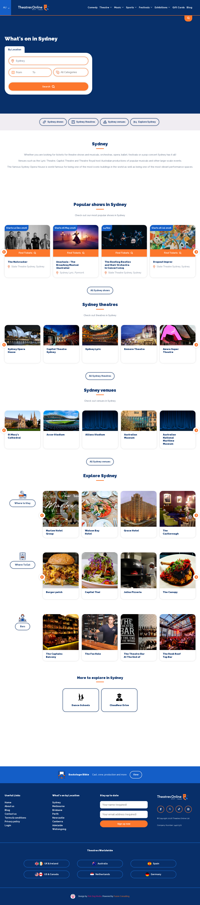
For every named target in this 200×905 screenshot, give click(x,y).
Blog (189, 7)
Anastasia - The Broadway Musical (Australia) (67, 264)
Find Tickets (27, 253)
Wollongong (59, 829)
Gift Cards (178, 7)
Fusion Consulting (121, 896)
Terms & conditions (15, 818)
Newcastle (58, 818)
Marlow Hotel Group (54, 532)
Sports (130, 7)
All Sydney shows (100, 290)
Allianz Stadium (95, 434)
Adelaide (57, 825)
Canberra (57, 821)
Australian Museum (130, 436)
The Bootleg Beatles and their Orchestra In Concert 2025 (118, 264)
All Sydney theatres (100, 376)
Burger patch (54, 592)
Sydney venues (114, 122)
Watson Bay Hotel (92, 532)
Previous (4, 252)
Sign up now (123, 824)
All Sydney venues (100, 461)
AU (4, 7)
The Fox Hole (93, 653)
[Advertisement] (100, 744)
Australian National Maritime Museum (169, 439)
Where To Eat (22, 565)
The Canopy (170, 592)
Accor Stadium (56, 434)
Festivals (144, 7)
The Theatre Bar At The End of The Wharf (134, 655)
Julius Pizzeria (133, 592)
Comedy (93, 7)
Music (117, 7)
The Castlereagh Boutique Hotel (172, 532)
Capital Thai (92, 592)
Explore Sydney (145, 122)
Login (8, 825)
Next (196, 252)
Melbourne (58, 806)
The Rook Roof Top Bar (172, 655)
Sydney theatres (83, 122)
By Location (14, 49)
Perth (55, 814)
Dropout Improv (162, 261)
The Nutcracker (17, 261)
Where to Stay (22, 503)
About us (9, 806)
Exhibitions (161, 7)
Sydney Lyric (93, 349)
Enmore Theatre (134, 349)
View (136, 774)
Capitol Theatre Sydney (57, 351)
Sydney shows (53, 122)
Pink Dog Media (95, 896)
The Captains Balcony (54, 655)
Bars (22, 626)
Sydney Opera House (16, 351)
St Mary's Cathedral (14, 436)
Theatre (104, 7)
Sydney (56, 802)
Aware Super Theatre (171, 351)
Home (8, 802)
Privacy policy (12, 821)
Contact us (11, 814)
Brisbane (57, 810)
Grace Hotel (131, 530)
